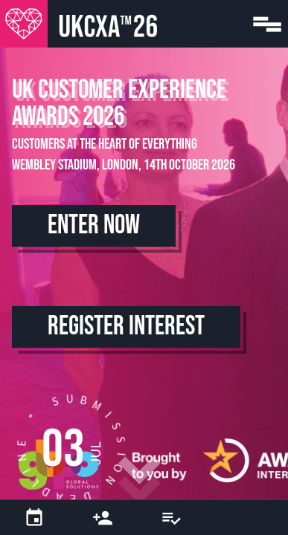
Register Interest (126, 327)
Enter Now (94, 225)
